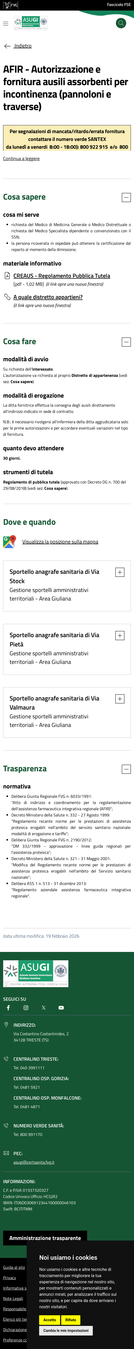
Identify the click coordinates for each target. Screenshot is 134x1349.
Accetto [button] (49, 1320)
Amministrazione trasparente (45, 1238)
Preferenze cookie (18, 1340)
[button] (117, 572)
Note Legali (13, 1298)
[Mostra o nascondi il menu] (6, 24)
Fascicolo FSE (119, 4)
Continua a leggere (21, 158)
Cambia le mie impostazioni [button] (65, 1330)
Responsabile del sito (21, 1309)
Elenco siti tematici (20, 1319)
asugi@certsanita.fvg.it (33, 1162)
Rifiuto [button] (70, 1320)
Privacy (9, 1278)
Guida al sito (14, 1267)
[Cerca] (121, 23)
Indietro (17, 46)
